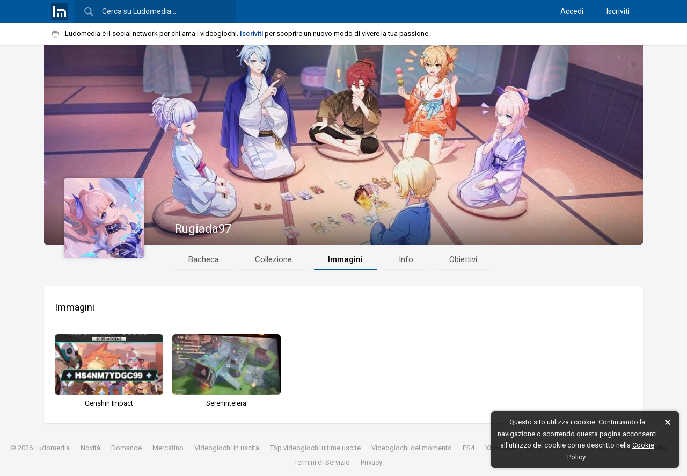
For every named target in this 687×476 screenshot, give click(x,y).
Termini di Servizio (322, 462)
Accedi (571, 11)
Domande (126, 448)
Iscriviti (618, 11)
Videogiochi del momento (411, 448)
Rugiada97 (202, 228)
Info (406, 259)
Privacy (371, 462)
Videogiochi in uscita (226, 448)
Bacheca (203, 259)
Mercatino (168, 448)
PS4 (468, 448)
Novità (90, 448)
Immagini (345, 259)
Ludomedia (52, 448)
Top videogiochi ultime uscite (315, 448)
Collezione (273, 259)
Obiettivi (463, 259)
